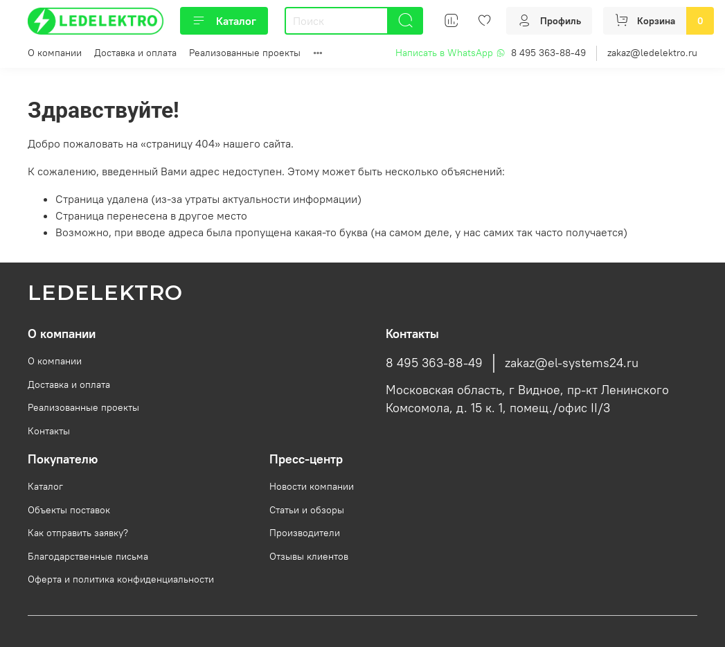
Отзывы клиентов (308, 556)
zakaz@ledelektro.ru (652, 52)
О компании (55, 52)
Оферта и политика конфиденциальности (121, 579)
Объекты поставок (69, 510)
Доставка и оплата (135, 52)
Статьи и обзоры (306, 510)
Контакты (49, 431)
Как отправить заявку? (78, 532)
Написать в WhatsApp (450, 52)
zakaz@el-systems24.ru (571, 363)
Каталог (224, 21)
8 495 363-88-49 (548, 52)
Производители (304, 532)
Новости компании (311, 486)
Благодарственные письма (88, 556)
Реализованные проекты (245, 52)
